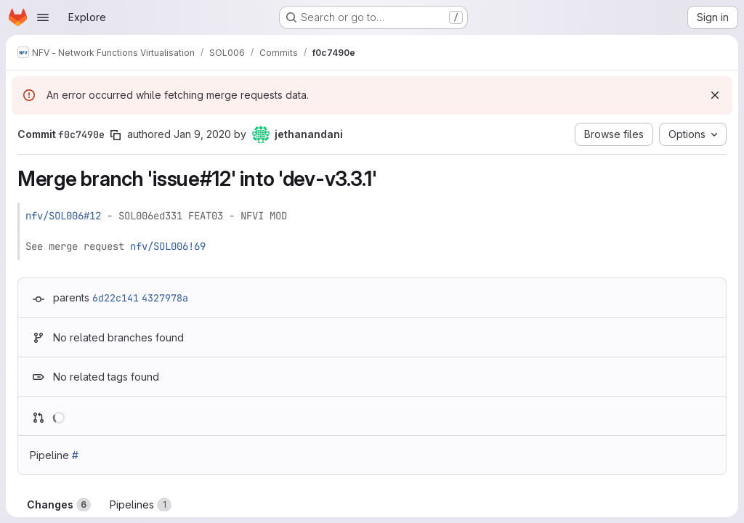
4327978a (165, 297)
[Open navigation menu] (42, 17)
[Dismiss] (715, 95)
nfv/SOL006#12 (63, 215)
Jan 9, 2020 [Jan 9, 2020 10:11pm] (202, 134)
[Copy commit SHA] (115, 135)
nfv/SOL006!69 (168, 246)
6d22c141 (115, 297)
